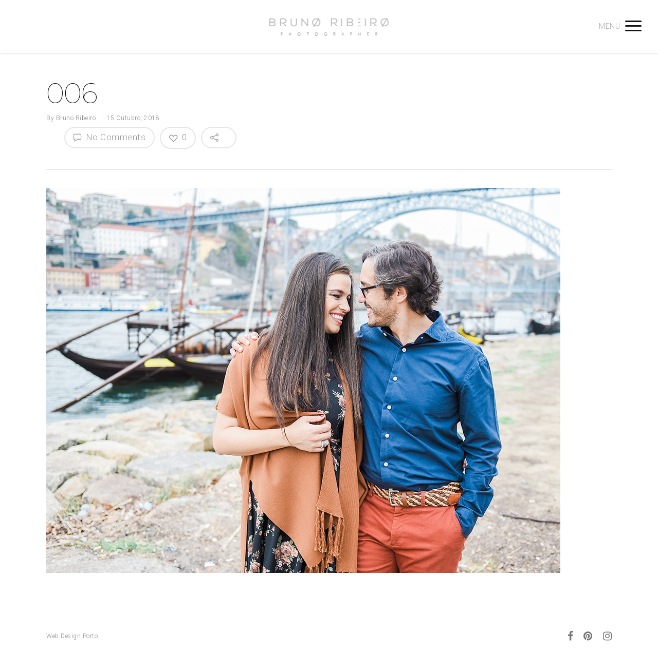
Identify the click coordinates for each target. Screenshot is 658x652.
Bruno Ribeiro (76, 118)
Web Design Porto (72, 636)
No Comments (109, 137)
